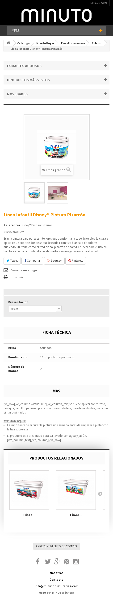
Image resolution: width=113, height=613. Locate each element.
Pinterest (75, 261)
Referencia (12, 225)
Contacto (56, 580)
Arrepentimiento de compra (56, 546)
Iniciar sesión (98, 3)
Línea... (29, 515)
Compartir (32, 261)
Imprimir (17, 277)
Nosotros (56, 573)
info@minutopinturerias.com (57, 586)
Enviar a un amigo (24, 270)
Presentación (19, 302)
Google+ (54, 261)
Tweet (12, 261)
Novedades (17, 94)
